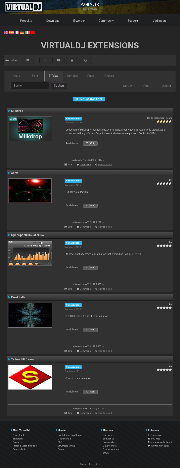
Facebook (154, 435)
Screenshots (19, 449)
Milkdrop (17, 110)
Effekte (53, 75)
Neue (16, 75)
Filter (147, 85)
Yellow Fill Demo (22, 359)
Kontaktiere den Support (71, 435)
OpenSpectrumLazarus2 (27, 235)
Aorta (14, 173)
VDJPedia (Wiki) (66, 445)
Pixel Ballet (19, 297)
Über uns (107, 435)
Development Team (161, 117)
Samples (72, 75)
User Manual (65, 438)
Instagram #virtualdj (160, 442)
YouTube (154, 438)
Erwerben (79, 20)
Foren (61, 449)
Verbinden (159, 20)
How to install (105, 164)
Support (133, 20)
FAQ (60, 442)
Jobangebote (110, 442)
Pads (90, 75)
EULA (106, 452)
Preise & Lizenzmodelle (25, 445)
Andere (109, 75)
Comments (85, 164)
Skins (35, 75)
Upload (166, 85)
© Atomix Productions (90, 464)
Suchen (59, 85)
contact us (108, 438)
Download (52, 20)
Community (106, 20)
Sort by (129, 85)
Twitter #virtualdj (158, 445)
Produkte (26, 20)
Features (17, 442)
